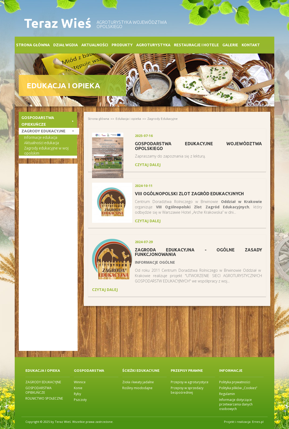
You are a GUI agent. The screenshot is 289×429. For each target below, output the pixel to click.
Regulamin (227, 394)
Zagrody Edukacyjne (162, 118)
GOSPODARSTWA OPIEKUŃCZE (38, 390)
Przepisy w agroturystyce (189, 382)
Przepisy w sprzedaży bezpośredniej (187, 390)
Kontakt (251, 45)
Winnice (80, 382)
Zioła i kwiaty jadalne (138, 382)
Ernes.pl (258, 422)
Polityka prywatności (234, 382)
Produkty (122, 45)
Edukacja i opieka (128, 118)
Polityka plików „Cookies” (238, 388)
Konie (78, 388)
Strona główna (33, 45)
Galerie (230, 45)
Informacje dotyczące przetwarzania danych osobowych (236, 404)
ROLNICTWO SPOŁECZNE (44, 398)
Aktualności (94, 45)
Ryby (77, 394)
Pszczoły (80, 399)
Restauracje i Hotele (196, 45)
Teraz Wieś (57, 23)
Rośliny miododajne (137, 388)
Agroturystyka (153, 45)
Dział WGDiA (65, 45)
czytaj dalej (148, 164)
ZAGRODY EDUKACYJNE (43, 382)
